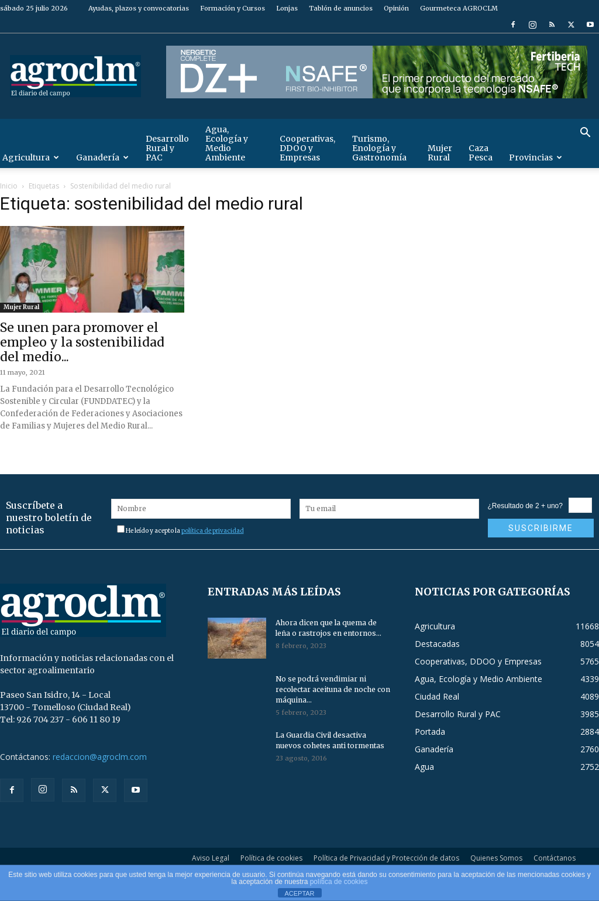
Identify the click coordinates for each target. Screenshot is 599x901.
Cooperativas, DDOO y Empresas (307, 148)
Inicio (9, 186)
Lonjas (287, 8)
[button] (585, 133)
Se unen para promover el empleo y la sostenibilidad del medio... (82, 342)
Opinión (396, 8)
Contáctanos (554, 858)
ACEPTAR (299, 893)
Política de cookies (271, 858)
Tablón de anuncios (341, 8)
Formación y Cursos (232, 8)
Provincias (535, 157)
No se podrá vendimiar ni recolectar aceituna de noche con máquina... (333, 689)
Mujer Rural (440, 153)
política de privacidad (212, 531)
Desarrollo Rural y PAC (167, 148)
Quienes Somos (496, 858)
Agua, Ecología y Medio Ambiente (226, 143)
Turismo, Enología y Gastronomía (379, 148)
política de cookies (339, 882)
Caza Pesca (481, 153)
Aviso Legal (210, 858)
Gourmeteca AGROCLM (459, 8)
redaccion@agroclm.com (100, 756)
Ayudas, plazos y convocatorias (138, 8)
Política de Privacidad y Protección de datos (386, 858)
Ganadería (102, 157)
